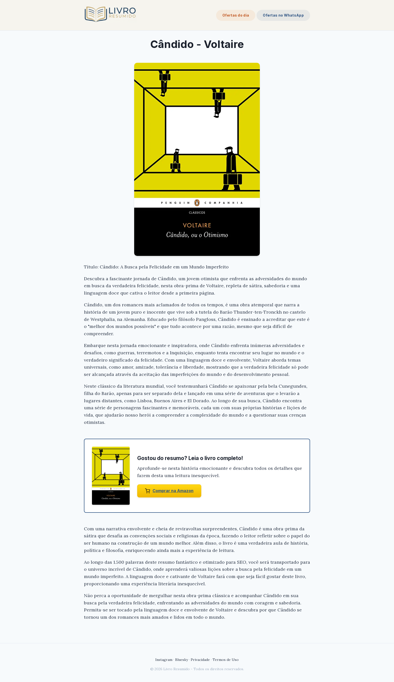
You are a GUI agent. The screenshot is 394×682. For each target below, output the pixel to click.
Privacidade (200, 659)
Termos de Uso (226, 659)
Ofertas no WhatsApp (283, 15)
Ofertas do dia (235, 15)
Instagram (163, 659)
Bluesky (181, 659)
